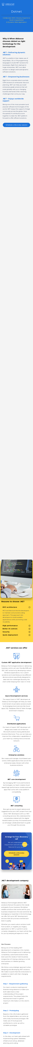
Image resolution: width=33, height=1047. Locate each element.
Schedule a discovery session (16, 125)
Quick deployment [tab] (10, 635)
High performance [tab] (10, 625)
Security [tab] (6, 632)
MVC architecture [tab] (10, 607)
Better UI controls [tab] (10, 629)
